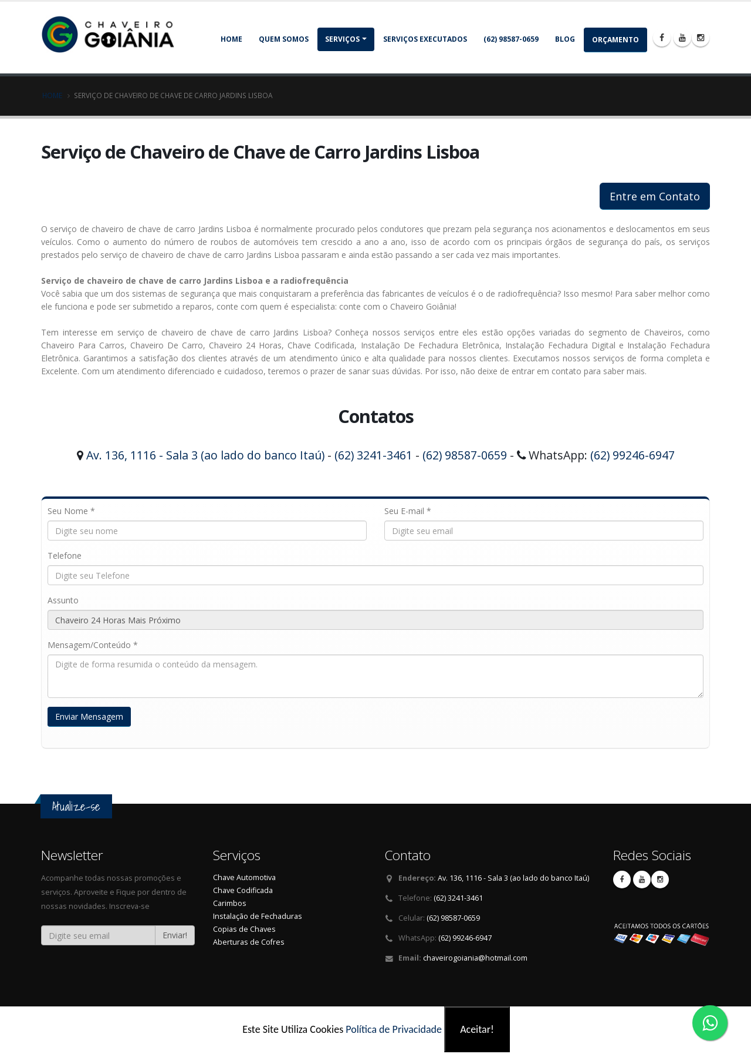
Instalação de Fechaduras (257, 916)
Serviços (342, 39)
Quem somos (284, 39)
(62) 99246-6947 (632, 455)
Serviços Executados (425, 39)
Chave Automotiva (244, 877)
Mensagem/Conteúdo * (93, 644)
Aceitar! (477, 1029)
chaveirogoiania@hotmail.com (475, 958)
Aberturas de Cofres (249, 942)
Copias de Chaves (244, 929)
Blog (565, 39)
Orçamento (615, 40)
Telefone (65, 555)
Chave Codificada (243, 890)
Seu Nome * (71, 510)
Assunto (63, 600)
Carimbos (229, 903)
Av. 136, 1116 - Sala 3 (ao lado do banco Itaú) (205, 455)
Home (231, 39)
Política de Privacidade (394, 1029)
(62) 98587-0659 (511, 39)
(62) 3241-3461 (373, 455)
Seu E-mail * (407, 510)
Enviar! (175, 935)
